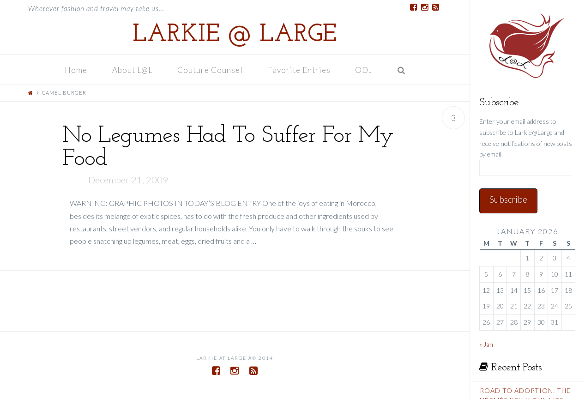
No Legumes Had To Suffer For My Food (227, 147)
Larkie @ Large (235, 35)
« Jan (486, 344)
